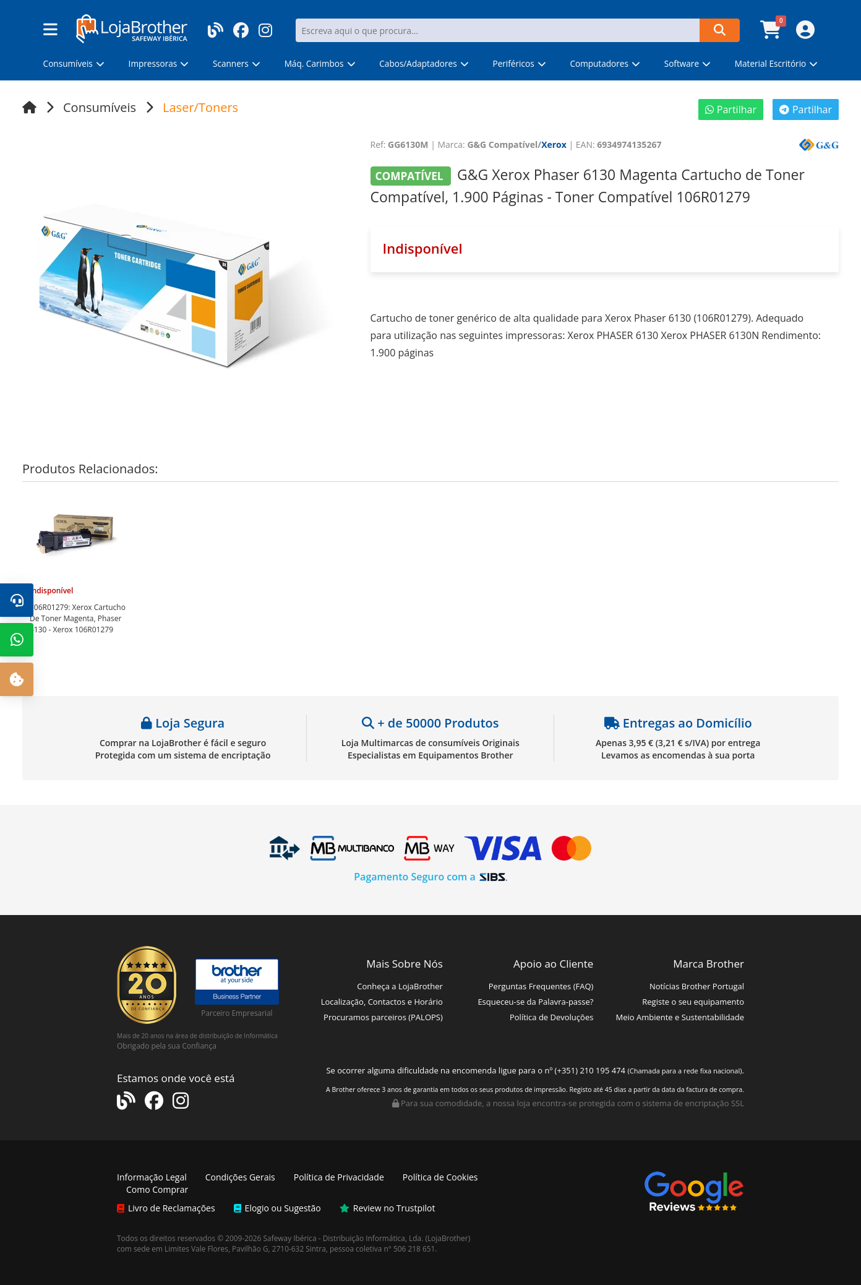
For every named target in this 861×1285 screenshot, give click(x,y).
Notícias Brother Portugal (696, 986)
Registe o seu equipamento (693, 1001)
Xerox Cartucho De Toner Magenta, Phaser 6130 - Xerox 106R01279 (78, 618)
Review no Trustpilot (387, 1208)
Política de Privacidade (339, 1177)
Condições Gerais (240, 1177)
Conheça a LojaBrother (400, 986)
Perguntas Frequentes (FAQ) (541, 986)
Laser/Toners (200, 107)
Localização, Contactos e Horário (382, 1001)
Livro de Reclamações (166, 1208)
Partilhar (730, 109)
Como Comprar (157, 1189)
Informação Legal (152, 1177)
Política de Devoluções (551, 1017)
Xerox (554, 144)
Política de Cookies (440, 1177)
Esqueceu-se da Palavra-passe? (535, 1001)
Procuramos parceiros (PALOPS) (383, 1017)
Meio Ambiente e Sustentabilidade (679, 1017)
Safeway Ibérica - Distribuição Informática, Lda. (343, 1238)
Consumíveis (99, 107)
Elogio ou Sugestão (277, 1208)
